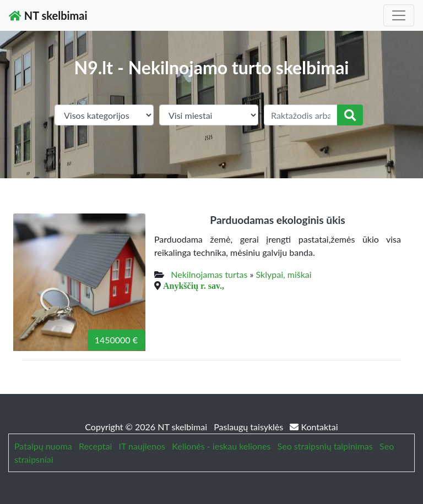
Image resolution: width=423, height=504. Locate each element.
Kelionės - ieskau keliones (221, 446)
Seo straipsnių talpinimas (325, 446)
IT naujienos (142, 446)
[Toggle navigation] (398, 15)
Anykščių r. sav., (193, 285)
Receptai (95, 446)
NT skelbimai (48, 15)
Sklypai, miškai (284, 274)
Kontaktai (314, 426)
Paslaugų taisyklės (249, 426)
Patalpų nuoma (43, 446)
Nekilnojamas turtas (209, 274)
